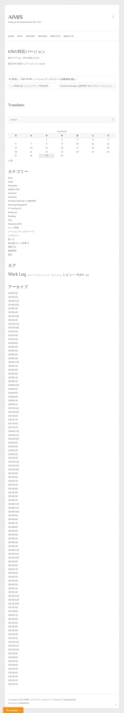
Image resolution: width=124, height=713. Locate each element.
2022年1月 (13, 320)
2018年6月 (13, 396)
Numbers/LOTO (15, 224)
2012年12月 (13, 596)
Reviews (42, 36)
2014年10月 (13, 511)
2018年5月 (13, 400)
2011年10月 (13, 649)
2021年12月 (13, 324)
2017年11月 (13, 408)
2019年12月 (13, 362)
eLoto (10, 181)
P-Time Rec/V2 (14, 208)
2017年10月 (13, 412)
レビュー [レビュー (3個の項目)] (69, 275)
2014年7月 (13, 523)
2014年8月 (13, 519)
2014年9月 (13, 515)
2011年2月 (13, 680)
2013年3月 (13, 584)
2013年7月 (13, 569)
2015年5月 (13, 484)
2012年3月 (13, 630)
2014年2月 (13, 542)
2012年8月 (13, 611)
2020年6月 (13, 346)
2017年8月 (13, 416)
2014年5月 (13, 531)
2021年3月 (13, 339)
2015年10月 (13, 469)
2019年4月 (13, 369)
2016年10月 (13, 438)
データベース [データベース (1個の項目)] (39, 275)
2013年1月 (13, 592)
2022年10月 (13, 316)
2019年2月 (13, 377)
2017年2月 (13, 427)
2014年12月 (13, 504)
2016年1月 (13, 458)
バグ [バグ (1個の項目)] (48, 275)
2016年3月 (13, 450)
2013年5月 (13, 576)
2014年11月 (13, 508)
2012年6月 (13, 619)
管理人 (15, 79)
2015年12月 (13, 461)
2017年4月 (13, 423)
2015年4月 (13, 488)
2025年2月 (13, 297)
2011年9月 (13, 653)
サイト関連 (13, 227)
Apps (19, 36)
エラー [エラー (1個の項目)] (30, 275)
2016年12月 (13, 431)
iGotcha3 (12, 193)
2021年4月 (13, 335)
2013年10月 (13, 557)
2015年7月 (13, 481)
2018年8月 (13, 393)
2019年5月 (13, 366)
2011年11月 (13, 645)
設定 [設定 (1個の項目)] (87, 275)
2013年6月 (13, 573)
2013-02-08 (26, 79)
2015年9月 (13, 473)
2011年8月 (13, 657)
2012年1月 (13, 638)
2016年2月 (13, 454)
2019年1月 (13, 381)
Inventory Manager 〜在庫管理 (22, 201)
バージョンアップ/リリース (48, 79)
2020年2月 (13, 358)
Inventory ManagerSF (17, 204)
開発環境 (66, 79)
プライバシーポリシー (41, 699)
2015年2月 (13, 496)
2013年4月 (13, 580)
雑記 (73, 79)
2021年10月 (13, 327)
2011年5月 (13, 668)
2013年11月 (13, 553)
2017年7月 (13, 419)
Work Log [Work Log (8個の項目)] (17, 274)
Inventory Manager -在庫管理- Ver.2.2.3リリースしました (87, 86)
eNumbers (12, 185)
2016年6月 (13, 446)
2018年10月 (13, 385)
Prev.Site (55, 36)
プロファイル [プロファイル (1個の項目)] (56, 275)
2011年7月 (13, 661)
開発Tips (12, 246)
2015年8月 (13, 477)
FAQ (10, 220)
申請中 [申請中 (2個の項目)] (80, 274)
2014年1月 (13, 546)
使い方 (11, 239)
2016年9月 (13, 442)
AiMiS (15, 17)
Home (11, 36)
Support (30, 36)
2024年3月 (13, 308)
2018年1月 (13, 404)
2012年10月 (13, 603)
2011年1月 (13, 684)
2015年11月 (13, 465)
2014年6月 (13, 527)
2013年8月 (13, 565)
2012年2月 (13, 634)
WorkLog (12, 216)
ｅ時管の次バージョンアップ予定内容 (29, 86)
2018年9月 (13, 389)
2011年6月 (13, 665)
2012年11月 (13, 599)
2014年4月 (13, 534)
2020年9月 (13, 343)
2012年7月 (13, 615)
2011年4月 (13, 672)
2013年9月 (13, 561)
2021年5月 (13, 331)
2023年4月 (13, 312)
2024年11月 (13, 301)
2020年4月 (13, 350)
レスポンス (13, 235)
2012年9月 (13, 607)
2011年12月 (13, 642)
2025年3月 (13, 293)
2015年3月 (13, 492)
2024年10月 (13, 304)
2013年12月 (13, 550)
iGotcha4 (12, 197)
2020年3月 (13, 354)
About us (68, 36)
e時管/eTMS (14, 189)
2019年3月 (13, 373)
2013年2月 (13, 588)
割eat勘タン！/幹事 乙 (18, 243)
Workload (12, 212)
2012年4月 (13, 626)
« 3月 (10, 160)
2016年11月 (13, 435)
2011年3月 (13, 676)
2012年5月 (13, 623)
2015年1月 (13, 500)
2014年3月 (13, 538)
